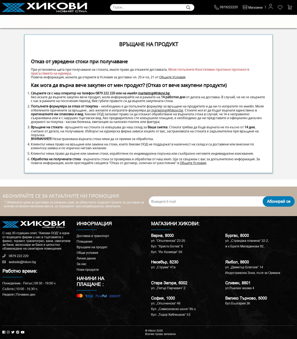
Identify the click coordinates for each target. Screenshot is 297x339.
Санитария (56, 21)
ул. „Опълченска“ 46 (165, 303)
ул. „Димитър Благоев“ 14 (244, 267)
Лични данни (86, 258)
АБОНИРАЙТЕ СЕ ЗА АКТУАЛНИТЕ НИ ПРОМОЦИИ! (60, 196)
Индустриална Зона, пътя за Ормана (252, 273)
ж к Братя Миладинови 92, (244, 246)
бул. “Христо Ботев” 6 (167, 246)
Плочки (9, 21)
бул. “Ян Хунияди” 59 (166, 252)
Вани (153, 21)
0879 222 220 (105, 93)
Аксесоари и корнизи (175, 21)
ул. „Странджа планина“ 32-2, (247, 240)
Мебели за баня (98, 21)
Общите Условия (172, 77)
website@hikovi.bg (19, 262)
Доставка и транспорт (93, 236)
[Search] (152, 7)
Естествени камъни (31, 21)
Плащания (84, 241)
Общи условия (87, 252)
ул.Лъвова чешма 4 (239, 288)
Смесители (75, 21)
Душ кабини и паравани (130, 21)
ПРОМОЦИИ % (240, 21)
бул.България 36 (237, 303)
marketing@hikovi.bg (154, 93)
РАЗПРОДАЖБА (208, 21)
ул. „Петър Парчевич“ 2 (168, 288)
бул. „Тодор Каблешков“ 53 (170, 314)
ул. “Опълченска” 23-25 (168, 240)
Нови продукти (88, 269)
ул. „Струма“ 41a (163, 267)
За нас (81, 264)
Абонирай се (278, 201)
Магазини (253, 7)
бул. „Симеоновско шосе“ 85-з (173, 309)
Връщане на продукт (92, 247)
